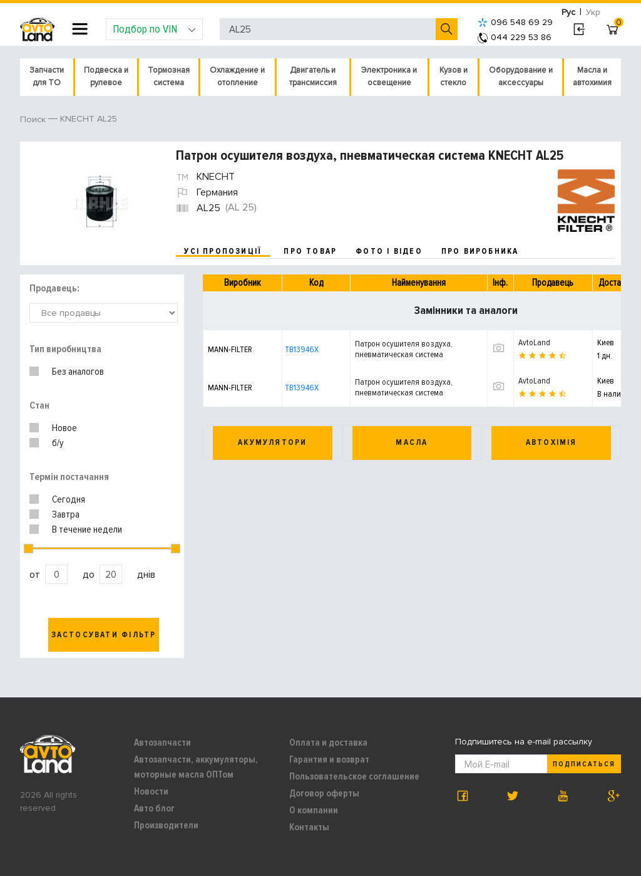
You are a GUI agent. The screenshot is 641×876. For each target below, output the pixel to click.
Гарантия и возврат (329, 759)
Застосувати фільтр (103, 635)
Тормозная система (169, 76)
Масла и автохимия (592, 76)
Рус (568, 12)
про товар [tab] (310, 251)
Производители (166, 825)
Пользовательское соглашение (354, 776)
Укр (593, 12)
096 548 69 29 (515, 22)
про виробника (480, 251)
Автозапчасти (162, 742)
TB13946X (302, 349)
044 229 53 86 (514, 37)
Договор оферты (324, 793)
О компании (313, 810)
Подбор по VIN (154, 29)
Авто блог (154, 808)
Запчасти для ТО (46, 76)
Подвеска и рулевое (106, 76)
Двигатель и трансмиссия (313, 76)
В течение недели (87, 529)
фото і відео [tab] (389, 251)
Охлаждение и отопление (237, 76)
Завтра (65, 514)
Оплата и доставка (328, 742)
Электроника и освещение (389, 76)
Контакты (309, 827)
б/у (58, 443)
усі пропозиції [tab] (223, 251)
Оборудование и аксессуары (521, 76)
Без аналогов (78, 371)
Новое (64, 428)
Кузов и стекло (453, 76)
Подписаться (584, 764)
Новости (151, 791)
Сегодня (68, 499)
